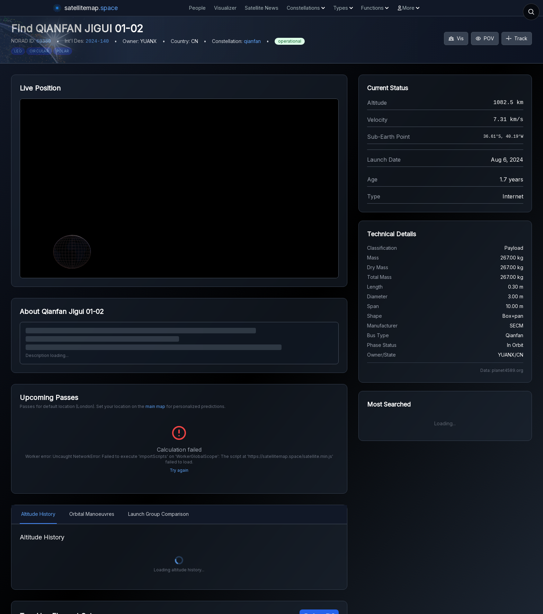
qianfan (252, 41)
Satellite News (261, 8)
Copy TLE (319, 606)
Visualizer (225, 8)
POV (484, 38)
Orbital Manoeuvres (91, 505)
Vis (456, 38)
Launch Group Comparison (158, 505)
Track (516, 38)
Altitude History (38, 505)
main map (155, 406)
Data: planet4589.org (501, 370)
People (197, 8)
